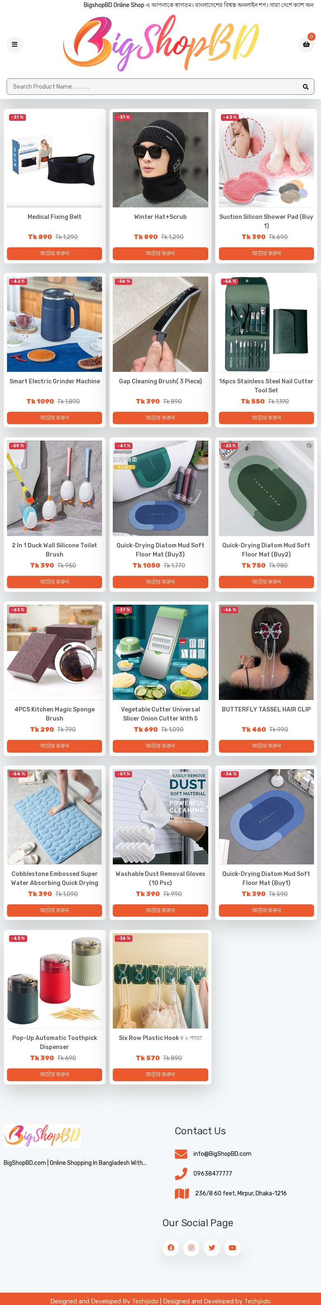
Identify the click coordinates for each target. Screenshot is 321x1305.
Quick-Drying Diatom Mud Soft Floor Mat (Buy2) (266, 552)
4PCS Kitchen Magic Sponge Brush (54, 717)
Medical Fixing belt (54, 217)
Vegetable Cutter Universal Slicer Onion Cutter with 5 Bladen (160, 721)
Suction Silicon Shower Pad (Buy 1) (266, 222)
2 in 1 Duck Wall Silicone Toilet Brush (54, 552)
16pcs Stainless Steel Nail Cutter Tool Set (266, 387)
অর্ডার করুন (54, 254)
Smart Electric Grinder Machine (54, 382)
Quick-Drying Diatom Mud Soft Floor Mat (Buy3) (160, 552)
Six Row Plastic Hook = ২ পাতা (160, 1042)
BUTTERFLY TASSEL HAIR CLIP (266, 712)
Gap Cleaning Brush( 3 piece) (160, 382)
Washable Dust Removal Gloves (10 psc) (160, 882)
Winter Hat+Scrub (160, 217)
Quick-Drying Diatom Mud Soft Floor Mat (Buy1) (266, 882)
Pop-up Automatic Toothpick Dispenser (54, 1047)
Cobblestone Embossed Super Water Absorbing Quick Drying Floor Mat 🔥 (54, 886)
